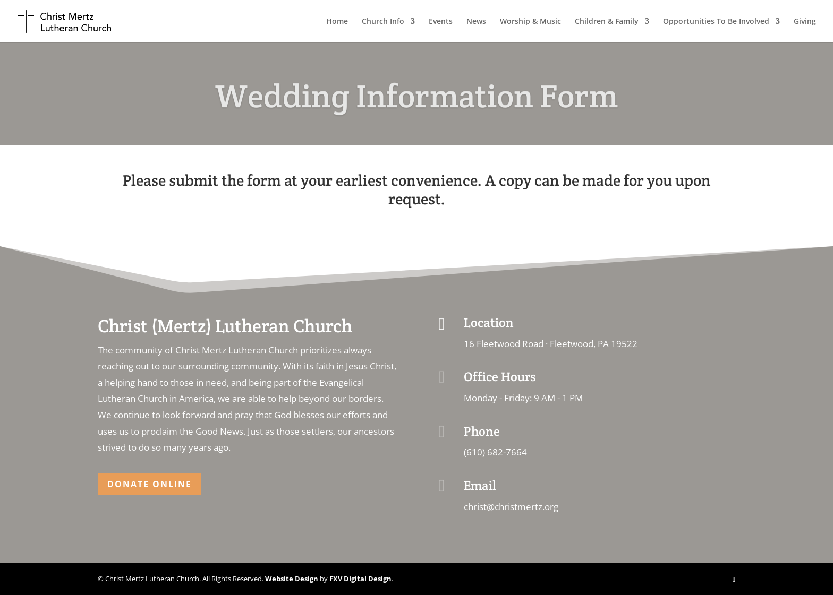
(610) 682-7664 (495, 452)
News (476, 22)
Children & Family (607, 22)
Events (441, 22)
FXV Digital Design (360, 578)
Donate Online (149, 484)
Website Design (291, 578)
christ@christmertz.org (511, 507)
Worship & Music (530, 22)
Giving (805, 22)
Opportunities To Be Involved (716, 22)
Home (337, 22)
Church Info (383, 22)
